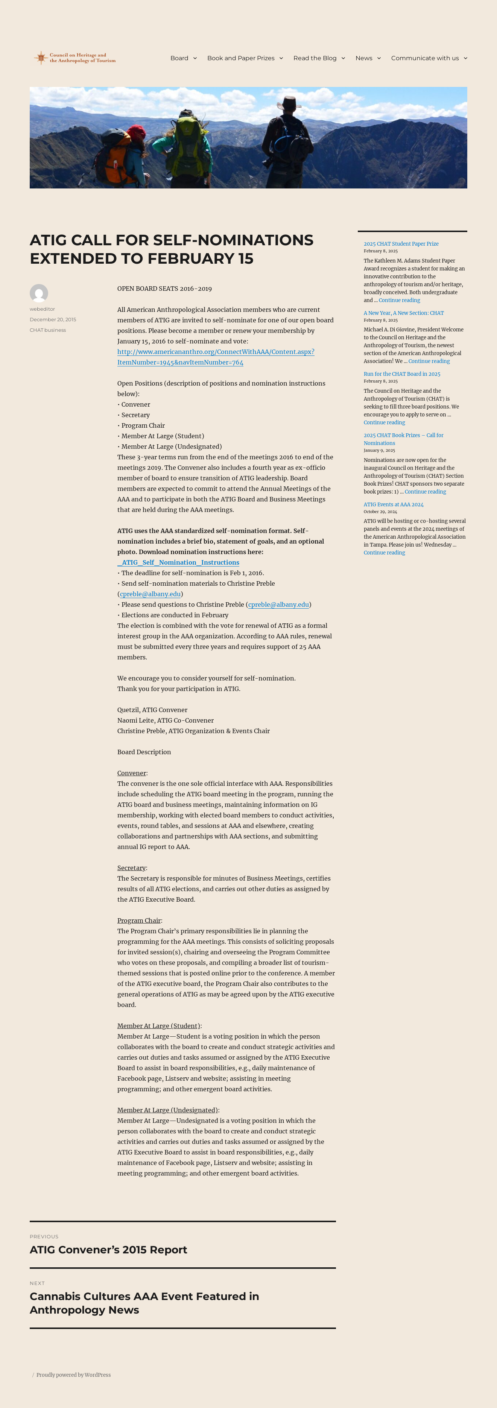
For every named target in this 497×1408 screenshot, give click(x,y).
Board (179, 58)
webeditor (42, 309)
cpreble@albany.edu (150, 594)
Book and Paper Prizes (241, 58)
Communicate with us (425, 58)
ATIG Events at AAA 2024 (394, 504)
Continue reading (399, 300)
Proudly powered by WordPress (73, 1375)
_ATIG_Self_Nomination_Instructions (178, 562)
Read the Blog (315, 58)
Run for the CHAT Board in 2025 (402, 374)
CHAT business (48, 330)
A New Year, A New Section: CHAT (404, 313)
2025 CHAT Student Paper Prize (401, 244)
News (364, 58)
